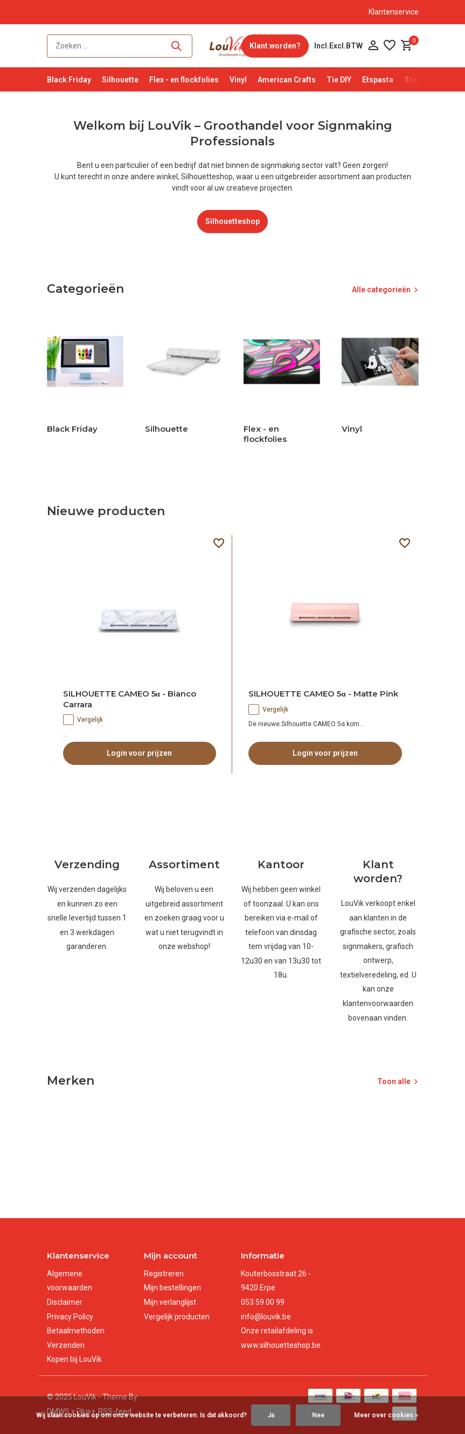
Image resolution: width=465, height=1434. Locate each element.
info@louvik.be (266, 1316)
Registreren (164, 1273)
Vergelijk (83, 720)
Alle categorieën (381, 289)
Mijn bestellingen (172, 1287)
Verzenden (66, 1345)
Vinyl (238, 79)
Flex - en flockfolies (184, 79)
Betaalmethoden (76, 1330)
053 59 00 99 (262, 1302)
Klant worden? (275, 45)
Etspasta (377, 79)
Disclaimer (64, 1302)
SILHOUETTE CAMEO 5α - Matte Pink (323, 693)
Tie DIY (339, 79)
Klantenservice (394, 12)
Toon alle (394, 1081)
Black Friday (69, 79)
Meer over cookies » (386, 1415)
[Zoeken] (119, 46)
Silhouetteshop (232, 221)
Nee (318, 1415)
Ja (270, 1415)
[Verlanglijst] (389, 45)
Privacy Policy (70, 1316)
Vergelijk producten (177, 1316)
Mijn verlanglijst (170, 1302)
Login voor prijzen (139, 753)
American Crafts (287, 79)
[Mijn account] (373, 46)
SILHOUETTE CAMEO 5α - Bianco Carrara (129, 698)
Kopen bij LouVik (74, 1359)
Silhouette (120, 79)
